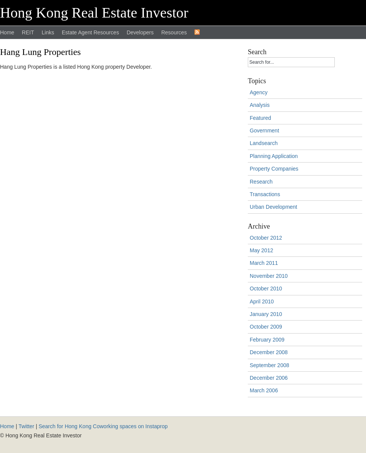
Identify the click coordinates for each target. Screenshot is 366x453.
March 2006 (264, 390)
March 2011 (264, 263)
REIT (28, 32)
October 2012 (266, 238)
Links (48, 32)
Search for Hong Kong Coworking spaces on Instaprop (103, 426)
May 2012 (261, 250)
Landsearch (264, 143)
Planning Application (274, 156)
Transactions (265, 194)
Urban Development (273, 207)
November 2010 (269, 276)
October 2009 (266, 327)
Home (7, 32)
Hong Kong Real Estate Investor (94, 13)
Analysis (260, 105)
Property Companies (274, 169)
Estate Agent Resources (90, 32)
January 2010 (266, 314)
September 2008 (269, 365)
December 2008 (269, 352)
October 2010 (266, 288)
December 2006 (269, 378)
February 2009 (267, 340)
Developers (140, 32)
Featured (260, 118)
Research (261, 182)
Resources (174, 32)
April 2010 (262, 301)
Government (264, 130)
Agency (259, 92)
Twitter (26, 426)
